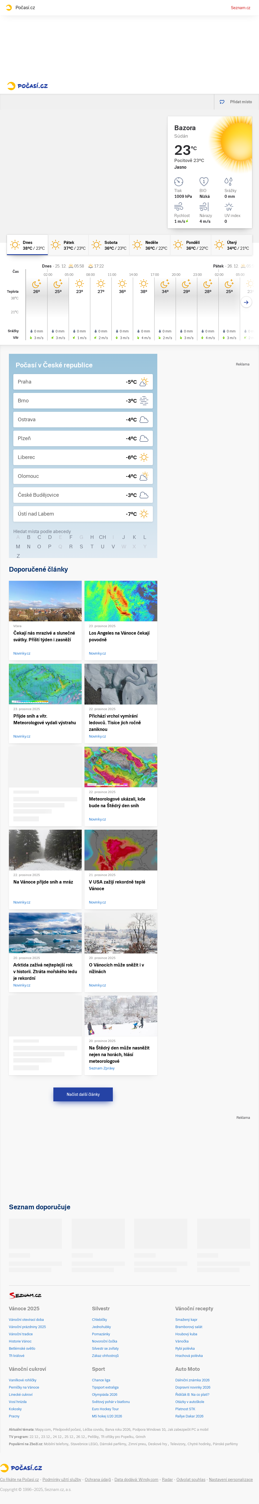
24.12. (57, 1437)
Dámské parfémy (113, 1444)
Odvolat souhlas (190, 1479)
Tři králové (16, 1356)
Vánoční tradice (21, 1334)
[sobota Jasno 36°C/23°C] (109, 245)
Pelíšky (93, 1437)
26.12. (81, 1437)
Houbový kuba (186, 1334)
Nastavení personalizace (231, 1479)
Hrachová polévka (189, 1356)
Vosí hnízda (18, 1402)
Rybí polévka (185, 1349)
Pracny (14, 1416)
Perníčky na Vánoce (24, 1387)
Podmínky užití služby (62, 1479)
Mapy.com (43, 1430)
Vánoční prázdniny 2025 (27, 1327)
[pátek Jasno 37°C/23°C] (68, 245)
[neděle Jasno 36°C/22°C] (150, 245)
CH (102, 537)
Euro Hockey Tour (105, 1409)
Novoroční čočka (104, 1341)
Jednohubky (101, 1327)
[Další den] (246, 302)
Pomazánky (101, 1334)
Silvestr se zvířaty (105, 1349)
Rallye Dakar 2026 (189, 1416)
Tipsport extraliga (105, 1387)
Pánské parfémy (225, 1444)
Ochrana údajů (98, 1479)
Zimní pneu (137, 1444)
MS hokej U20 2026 (107, 1416)
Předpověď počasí (67, 1430)
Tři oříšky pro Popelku (117, 1437)
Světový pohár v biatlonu (111, 1402)
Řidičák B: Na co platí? (192, 1395)
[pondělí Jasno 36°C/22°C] (190, 245)
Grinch (141, 1437)
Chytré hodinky (199, 1444)
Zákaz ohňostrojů (105, 1356)
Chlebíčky (99, 1320)
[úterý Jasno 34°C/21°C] (231, 245)
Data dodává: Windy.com (136, 1479)
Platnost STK (185, 1409)
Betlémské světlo (22, 1349)
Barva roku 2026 (117, 1430)
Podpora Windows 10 (149, 1430)
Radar (167, 1479)
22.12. (34, 1437)
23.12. (46, 1437)
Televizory (177, 1444)
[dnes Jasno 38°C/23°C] (27, 245)
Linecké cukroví (21, 1395)
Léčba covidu (93, 1430)
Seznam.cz (240, 8)
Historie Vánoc (20, 1341)
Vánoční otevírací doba (26, 1320)
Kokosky (15, 1409)
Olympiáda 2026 (104, 1395)
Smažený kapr (186, 1320)
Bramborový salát (188, 1327)
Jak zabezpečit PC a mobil (188, 1430)
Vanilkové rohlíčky (22, 1380)
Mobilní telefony (56, 1444)
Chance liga (101, 1380)
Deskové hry (158, 1444)
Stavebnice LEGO (84, 1444)
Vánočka (182, 1341)
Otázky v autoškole (189, 1402)
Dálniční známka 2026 (192, 1380)
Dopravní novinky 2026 (192, 1387)
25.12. (69, 1437)
